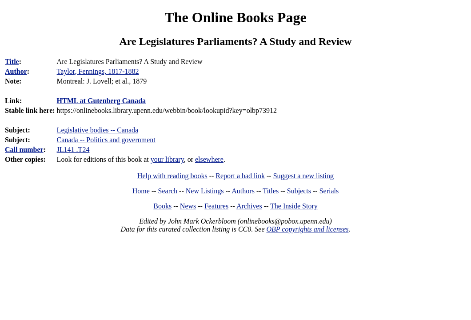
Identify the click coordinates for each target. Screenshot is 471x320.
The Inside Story (294, 206)
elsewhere (209, 159)
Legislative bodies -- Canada (98, 130)
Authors (243, 191)
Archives (249, 206)
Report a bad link (240, 176)
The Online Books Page (235, 17)
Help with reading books (172, 176)
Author (16, 71)
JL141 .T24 (73, 149)
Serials (329, 191)
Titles (271, 191)
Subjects (299, 191)
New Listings (205, 191)
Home (141, 191)
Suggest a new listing (303, 176)
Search (168, 191)
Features (216, 206)
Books (162, 206)
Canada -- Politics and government (106, 140)
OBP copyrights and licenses (307, 229)
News (188, 206)
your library (167, 159)
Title (12, 61)
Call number (24, 149)
